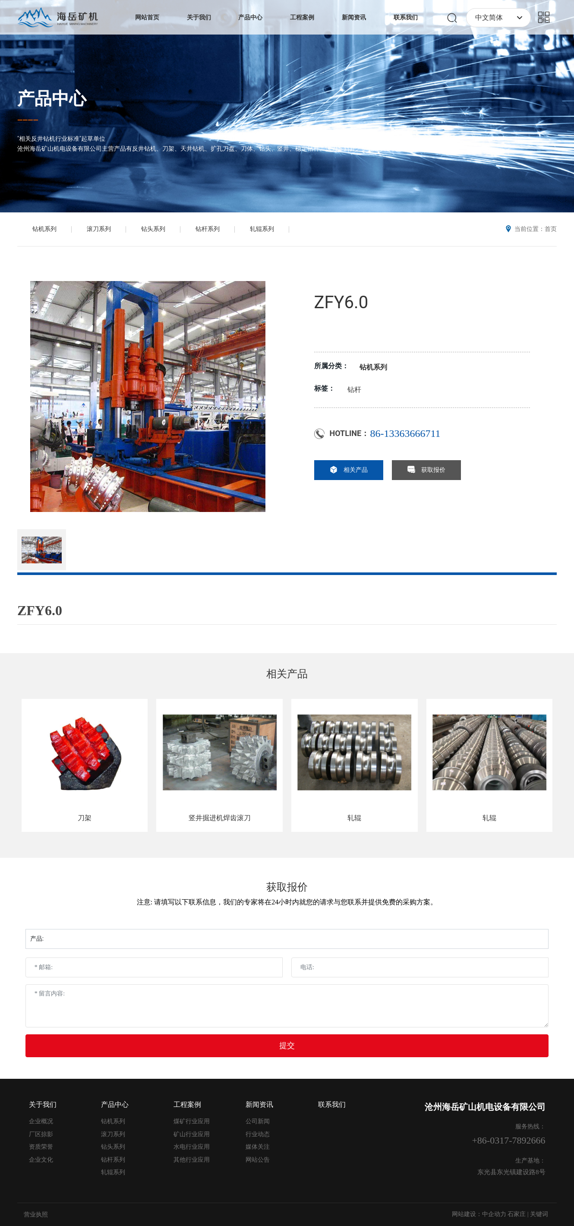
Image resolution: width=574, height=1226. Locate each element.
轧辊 (354, 818)
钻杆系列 (208, 229)
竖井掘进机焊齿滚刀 (220, 818)
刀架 (84, 818)
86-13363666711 (405, 433)
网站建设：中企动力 (479, 1214)
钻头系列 (153, 229)
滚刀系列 (99, 229)
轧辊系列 (262, 229)
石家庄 (517, 1214)
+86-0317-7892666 (508, 1140)
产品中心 (51, 98)
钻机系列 (44, 229)
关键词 (539, 1214)
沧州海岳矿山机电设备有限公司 (485, 1107)
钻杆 (354, 389)
